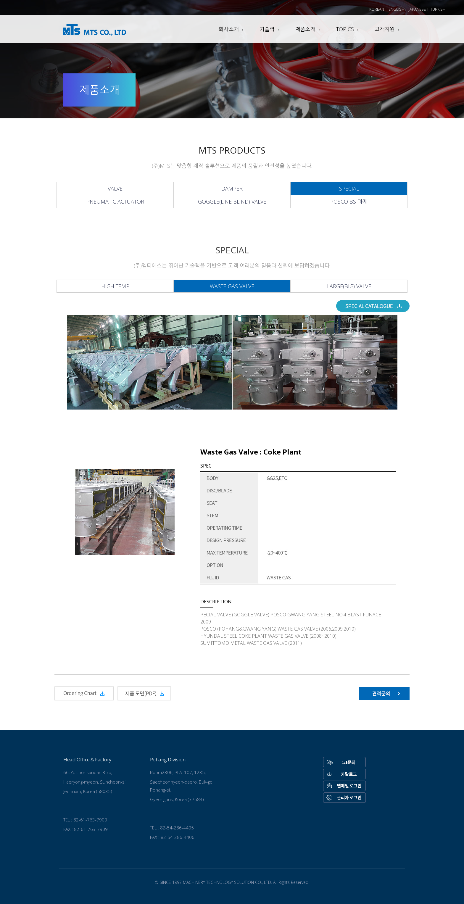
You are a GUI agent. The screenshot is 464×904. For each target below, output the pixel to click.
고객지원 (385, 29)
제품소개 (305, 29)
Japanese (417, 9)
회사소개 (229, 29)
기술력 (267, 29)
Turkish (437, 9)
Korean (376, 9)
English (396, 9)
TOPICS (345, 29)
